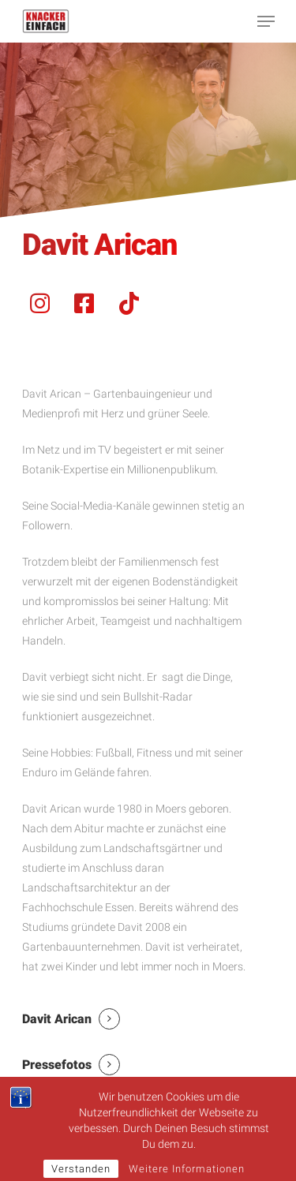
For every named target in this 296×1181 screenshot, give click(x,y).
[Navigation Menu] (266, 21)
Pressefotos (57, 1064)
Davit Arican (57, 1018)
